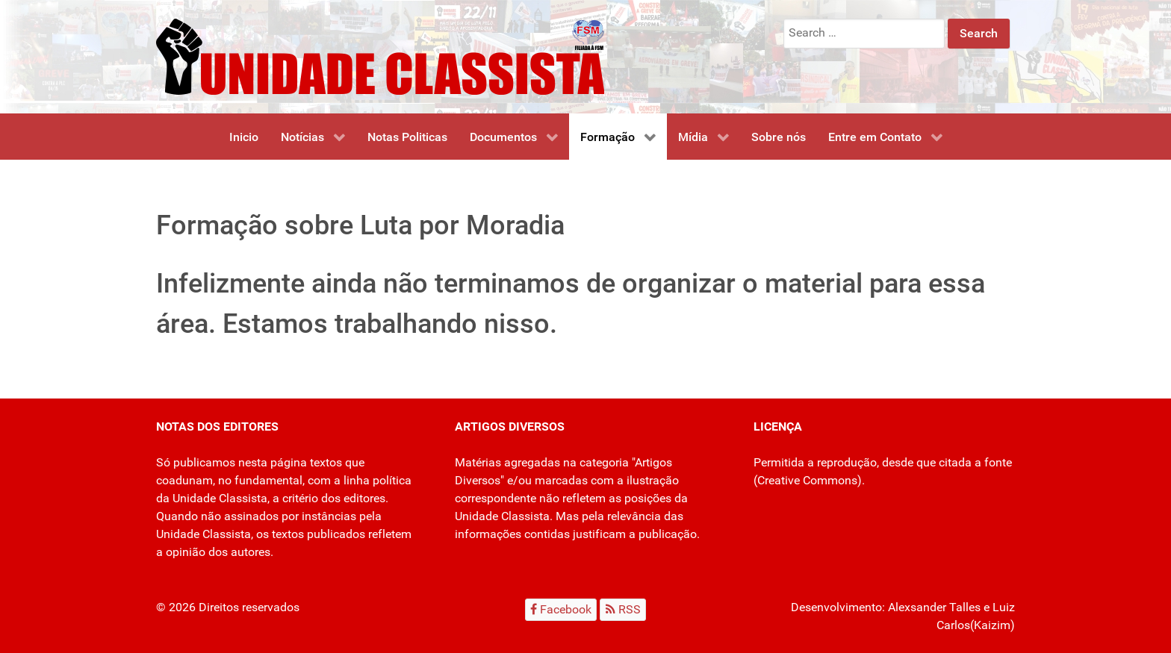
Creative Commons (807, 480)
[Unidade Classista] (380, 56)
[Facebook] (561, 609)
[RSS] (623, 609)
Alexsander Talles (934, 607)
